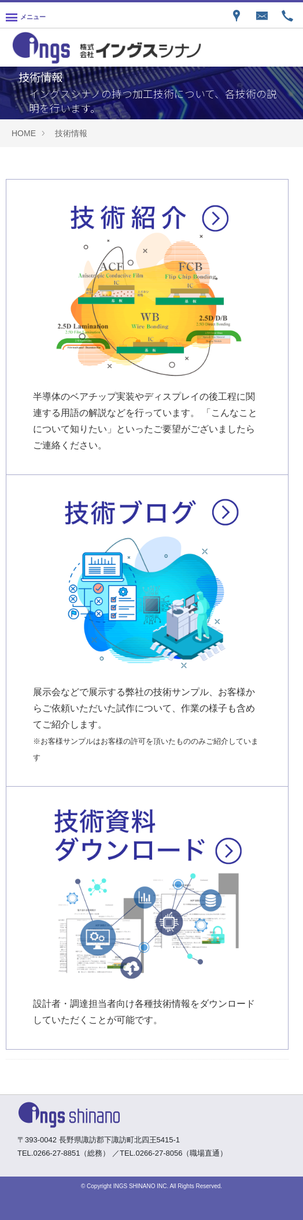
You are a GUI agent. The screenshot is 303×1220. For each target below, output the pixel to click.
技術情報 (71, 133)
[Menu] (26, 15)
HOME (24, 133)
